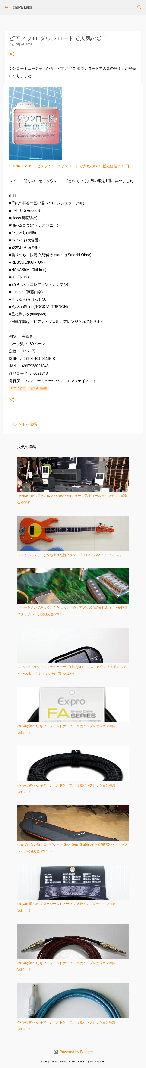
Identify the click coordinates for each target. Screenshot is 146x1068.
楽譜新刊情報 (38, 388)
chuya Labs (22, 7)
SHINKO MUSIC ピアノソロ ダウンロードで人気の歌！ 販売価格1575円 (69, 166)
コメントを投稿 (24, 424)
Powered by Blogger (73, 1052)
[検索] (139, 7)
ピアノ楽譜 (18, 388)
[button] (12, 54)
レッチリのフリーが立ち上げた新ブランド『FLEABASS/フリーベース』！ (71, 555)
